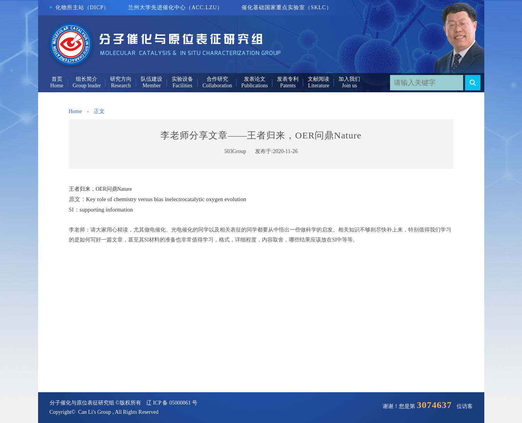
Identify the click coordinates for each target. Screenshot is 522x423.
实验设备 (182, 79)
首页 (57, 79)
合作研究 (217, 79)
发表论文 (254, 79)
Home (75, 111)
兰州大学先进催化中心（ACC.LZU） (175, 7)
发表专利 (288, 79)
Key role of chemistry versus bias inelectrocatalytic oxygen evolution (166, 199)
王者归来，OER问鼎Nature (100, 189)
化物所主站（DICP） (80, 7)
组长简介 (86, 79)
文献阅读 (318, 79)
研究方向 (121, 79)
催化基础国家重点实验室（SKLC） (287, 7)
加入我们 (349, 79)
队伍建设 (151, 79)
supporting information (106, 210)
